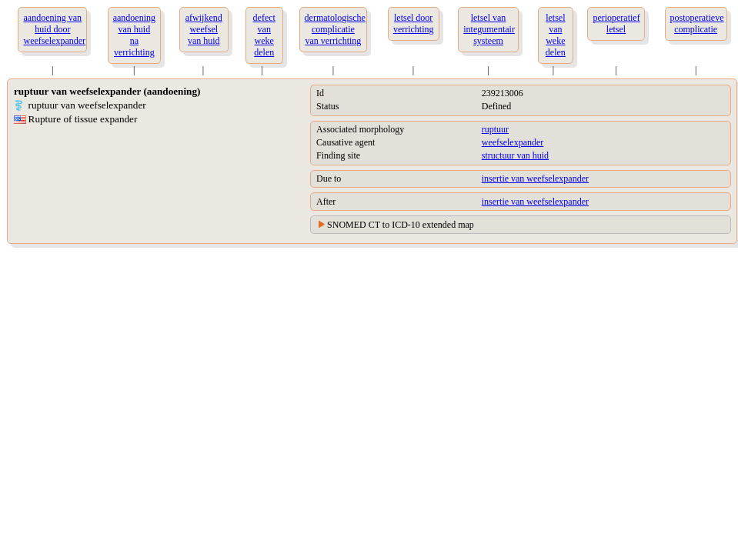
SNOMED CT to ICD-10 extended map (400, 224)
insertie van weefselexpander (535, 178)
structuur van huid (515, 155)
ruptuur (495, 129)
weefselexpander (513, 142)
